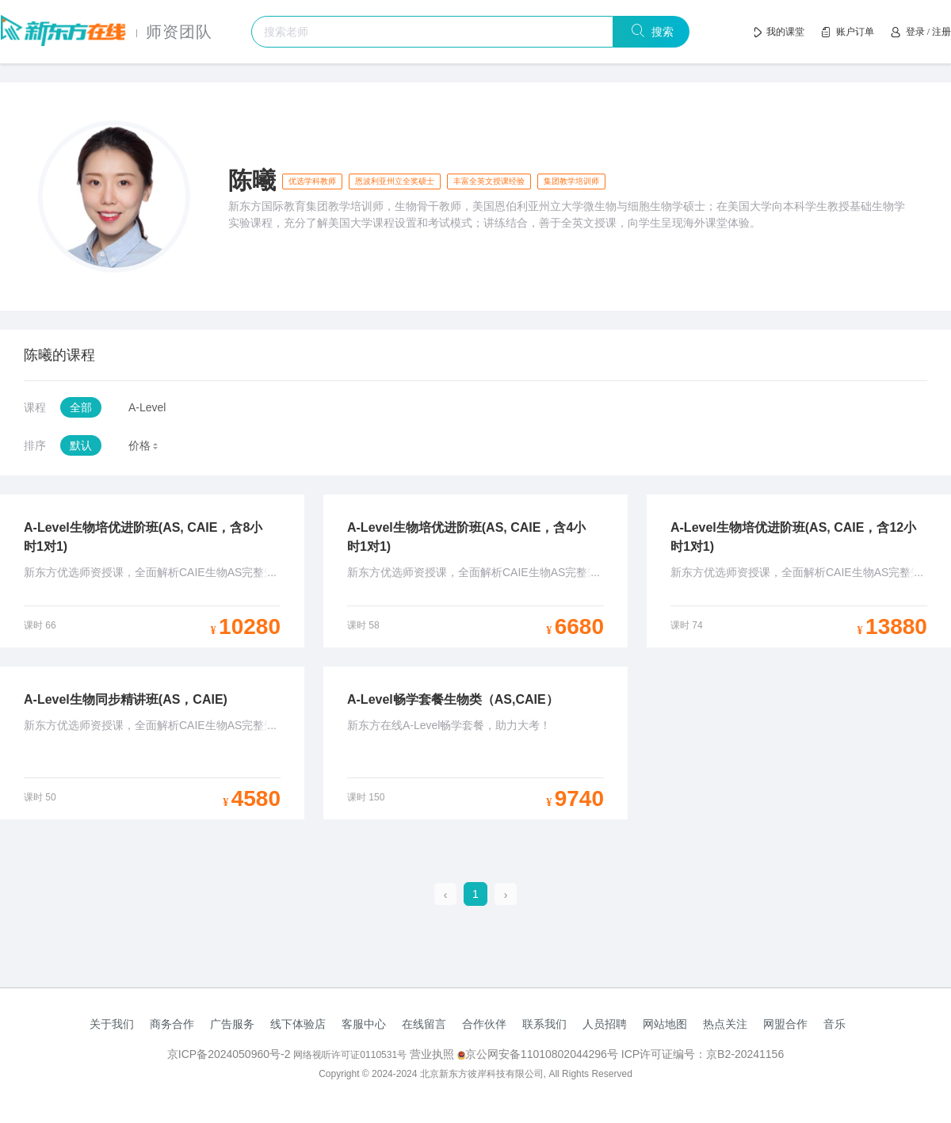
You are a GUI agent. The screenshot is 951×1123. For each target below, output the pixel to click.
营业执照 (432, 1054)
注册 (941, 31)
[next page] (506, 894)
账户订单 (855, 31)
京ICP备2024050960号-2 (230, 1054)
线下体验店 (298, 1024)
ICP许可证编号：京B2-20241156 (702, 1054)
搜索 (660, 31)
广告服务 (232, 1024)
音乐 (834, 1024)
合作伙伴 (484, 1024)
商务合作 (172, 1024)
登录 (915, 31)
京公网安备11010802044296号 (539, 1054)
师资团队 (179, 31)
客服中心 (364, 1024)
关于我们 (112, 1024)
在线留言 (424, 1024)
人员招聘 (604, 1024)
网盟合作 (785, 1024)
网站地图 (665, 1024)
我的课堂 (785, 31)
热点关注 (725, 1024)
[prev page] (446, 894)
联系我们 (544, 1024)
